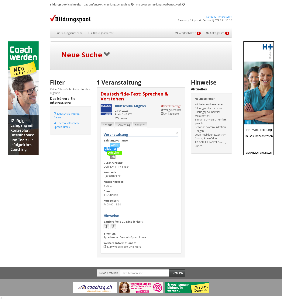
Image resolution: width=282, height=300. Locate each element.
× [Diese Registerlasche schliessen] (177, 133)
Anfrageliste (170, 113)
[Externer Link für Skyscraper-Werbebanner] (23, 98)
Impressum (225, 16)
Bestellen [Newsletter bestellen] (177, 273)
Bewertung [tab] (123, 125)
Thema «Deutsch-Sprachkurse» (66, 125)
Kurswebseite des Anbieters (122, 247)
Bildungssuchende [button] (69, 33)
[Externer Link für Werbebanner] (95, 287)
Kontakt (211, 16)
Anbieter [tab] (140, 125)
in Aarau (121, 118)
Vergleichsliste (171, 110)
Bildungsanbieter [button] (100, 33)
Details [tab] (107, 125)
